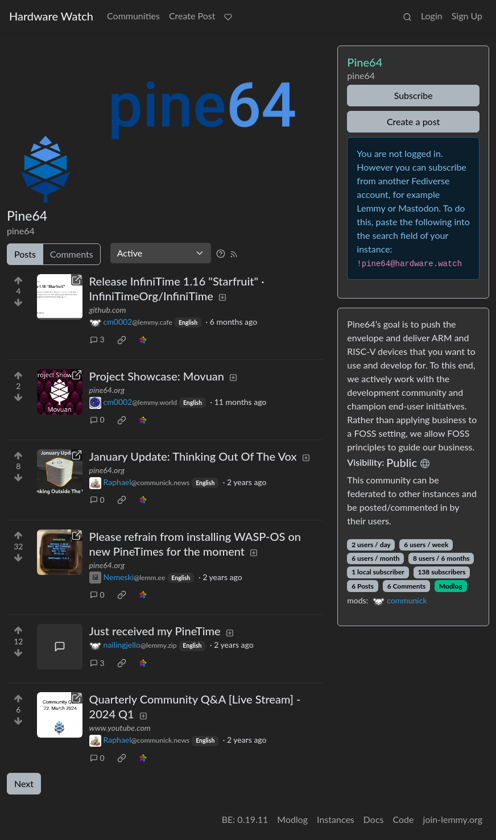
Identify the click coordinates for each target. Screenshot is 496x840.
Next (24, 783)
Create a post (413, 121)
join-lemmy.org (452, 819)
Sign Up (467, 15)
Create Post (192, 15)
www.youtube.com (120, 728)
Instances (335, 819)
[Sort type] (161, 253)
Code (403, 819)
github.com (107, 310)
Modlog (450, 586)
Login (432, 15)
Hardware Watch (51, 16)
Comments (71, 254)
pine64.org (107, 390)
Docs (373, 819)
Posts (25, 254)
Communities (133, 15)
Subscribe (413, 95)
